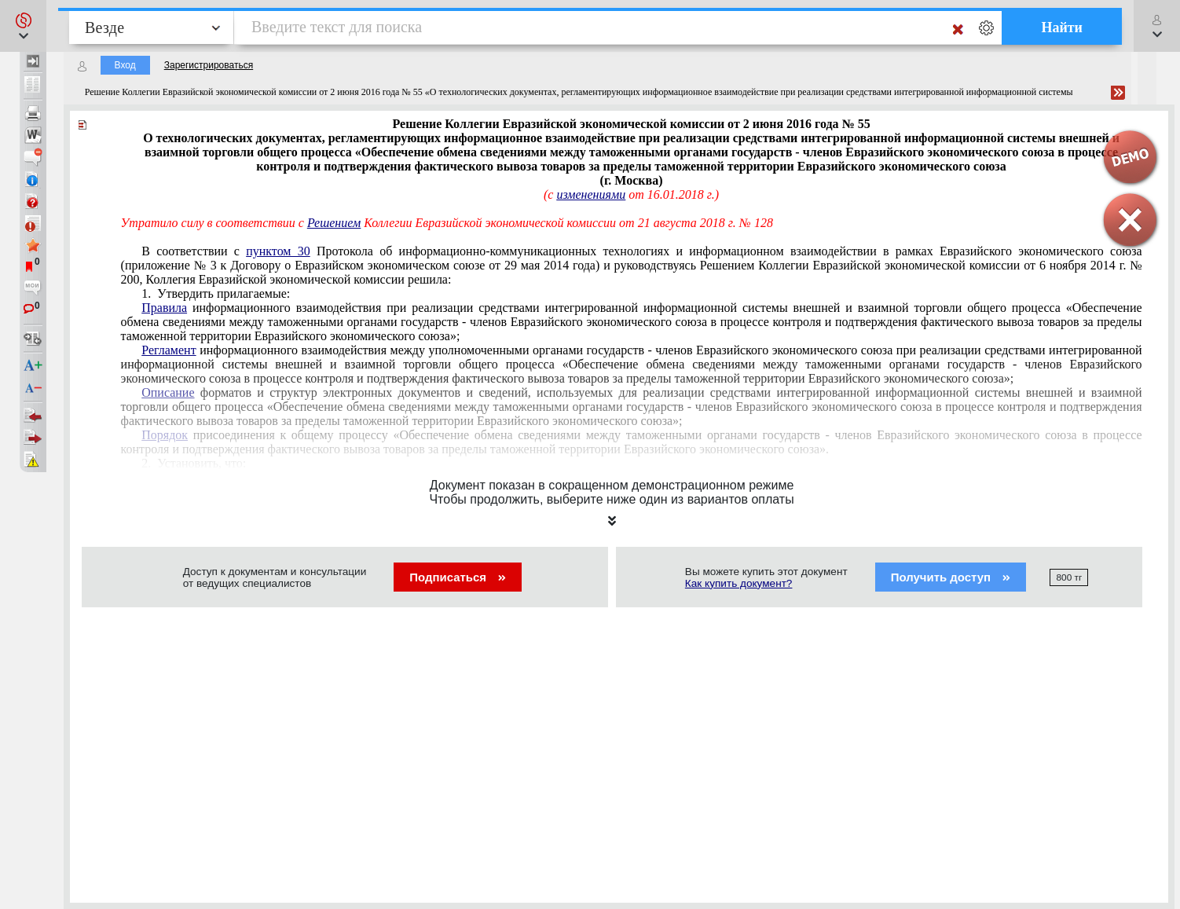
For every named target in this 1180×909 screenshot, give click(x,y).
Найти (1062, 27)
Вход (125, 65)
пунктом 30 (278, 251)
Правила (164, 307)
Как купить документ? (739, 583)
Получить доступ (951, 577)
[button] (23, 26)
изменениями (590, 194)
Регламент (168, 350)
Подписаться (457, 577)
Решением (334, 222)
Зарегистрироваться (208, 65)
